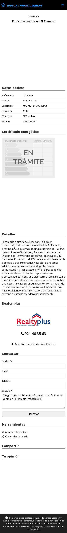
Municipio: (7, 116)
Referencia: (8, 95)
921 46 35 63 (35, 333)
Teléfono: (6, 380)
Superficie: (7, 105)
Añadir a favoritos (16, 432)
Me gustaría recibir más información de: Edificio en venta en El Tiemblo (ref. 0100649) (33, 401)
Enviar (33, 414)
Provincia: (7, 110)
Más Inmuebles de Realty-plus (35, 344)
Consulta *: (7, 390)
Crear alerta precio (17, 436)
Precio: (5, 100)
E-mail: (5, 370)
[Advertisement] (33, 58)
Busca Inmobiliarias (24, 5)
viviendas (34, 16)
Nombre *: (7, 361)
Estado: (6, 121)
